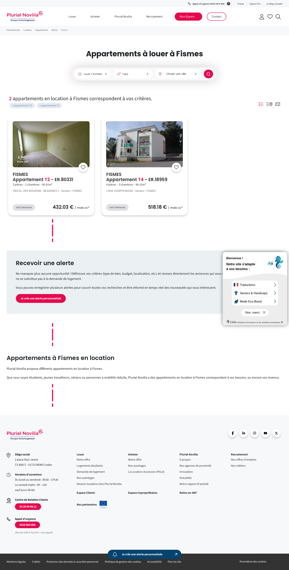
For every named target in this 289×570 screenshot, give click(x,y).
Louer (80, 454)
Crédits (36, 562)
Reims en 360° (188, 493)
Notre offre (83, 459)
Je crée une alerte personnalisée (40, 298)
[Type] (133, 74)
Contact (216, 17)
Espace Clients (86, 493)
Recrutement (239, 454)
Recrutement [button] (154, 17)
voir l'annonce (24, 207)
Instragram (254, 433)
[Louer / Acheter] (93, 74)
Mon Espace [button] (187, 17)
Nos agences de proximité (195, 466)
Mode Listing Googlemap (269, 104)
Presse (240, 4)
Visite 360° (23, 162)
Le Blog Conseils (274, 4)
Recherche (278, 16)
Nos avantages (86, 478)
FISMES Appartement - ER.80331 (43, 177)
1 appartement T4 (49, 105)
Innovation (186, 472)
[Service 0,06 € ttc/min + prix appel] (229, 3)
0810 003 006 (27, 525)
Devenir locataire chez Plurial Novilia (99, 484)
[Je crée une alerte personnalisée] (144, 554)
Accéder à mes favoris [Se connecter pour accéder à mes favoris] (270, 16)
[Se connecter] (83, 167)
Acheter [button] (95, 17)
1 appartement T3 (22, 105)
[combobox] (178, 74)
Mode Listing (261, 104)
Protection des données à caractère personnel (72, 562)
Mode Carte (278, 104)
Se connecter (262, 16)
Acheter (133, 454)
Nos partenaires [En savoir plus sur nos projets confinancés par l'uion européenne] (92, 504)
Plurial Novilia (189, 454)
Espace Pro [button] (255, 4)
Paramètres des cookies (253, 562)
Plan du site (174, 562)
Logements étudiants (90, 466)
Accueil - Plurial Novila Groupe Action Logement (25, 16)
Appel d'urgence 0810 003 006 (208, 4)
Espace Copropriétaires (142, 493)
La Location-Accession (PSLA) (146, 472)
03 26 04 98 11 (28, 507)
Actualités (186, 478)
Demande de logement (91, 472)
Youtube (265, 433)
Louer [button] (72, 17)
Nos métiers (238, 466)
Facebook (233, 433)
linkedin (243, 433)
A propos (185, 459)
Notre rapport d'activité (194, 484)
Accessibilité (154, 562)
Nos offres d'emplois (243, 459)
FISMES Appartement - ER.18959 (136, 177)
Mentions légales (16, 562)
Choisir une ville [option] (176, 74)
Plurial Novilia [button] (123, 17)
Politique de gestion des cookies (123, 562)
